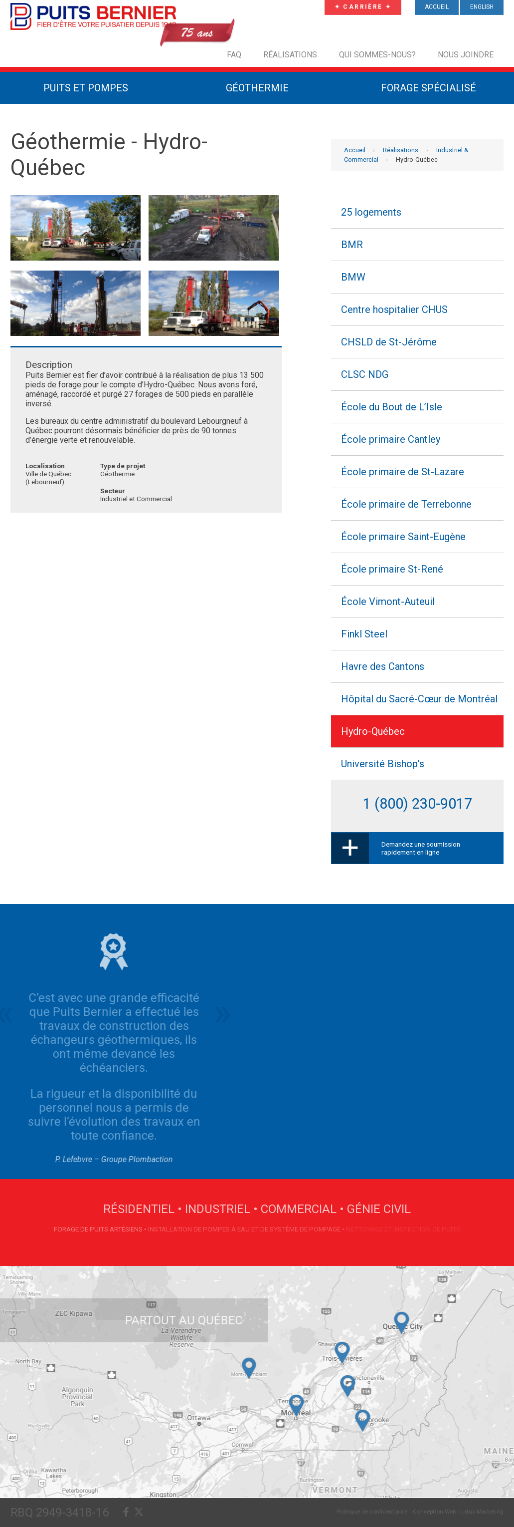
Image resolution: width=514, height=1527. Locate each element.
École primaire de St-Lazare (402, 472)
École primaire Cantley (390, 439)
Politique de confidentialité (372, 1511)
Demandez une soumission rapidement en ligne (420, 848)
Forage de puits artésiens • (101, 1229)
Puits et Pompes (85, 88)
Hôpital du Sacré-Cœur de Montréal (419, 699)
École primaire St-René (392, 569)
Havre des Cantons (382, 666)
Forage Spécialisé (428, 88)
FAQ (234, 54)
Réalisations (290, 54)
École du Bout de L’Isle (391, 407)
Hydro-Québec (373, 731)
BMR (352, 245)
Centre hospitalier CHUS (394, 309)
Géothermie (257, 88)
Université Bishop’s (382, 764)
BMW (353, 277)
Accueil (354, 150)
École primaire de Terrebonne (406, 504)
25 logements (371, 212)
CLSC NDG (364, 374)
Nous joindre (466, 54)
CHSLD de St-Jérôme (389, 342)
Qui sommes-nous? (377, 54)
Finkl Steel (364, 634)
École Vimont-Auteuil (388, 602)
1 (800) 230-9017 (417, 803)
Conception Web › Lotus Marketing (458, 1511)
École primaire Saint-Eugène (403, 537)
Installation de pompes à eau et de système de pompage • (247, 1229)
